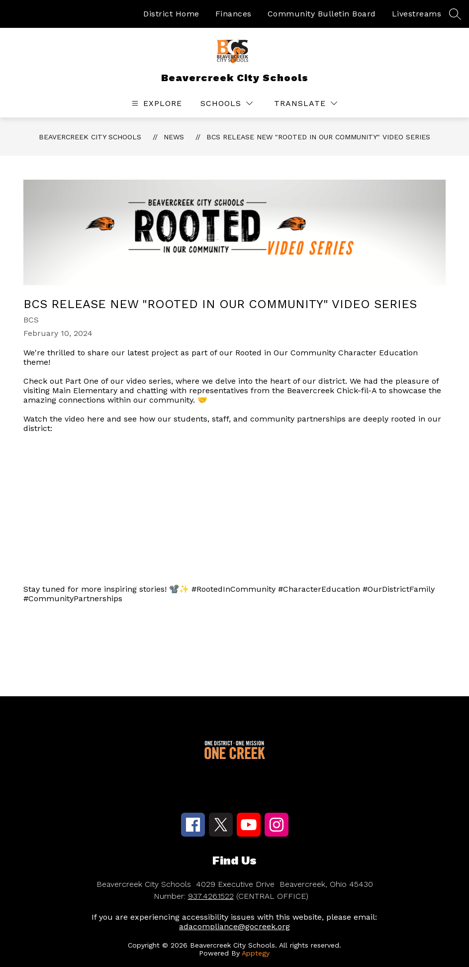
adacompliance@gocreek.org (234, 926)
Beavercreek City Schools (90, 137)
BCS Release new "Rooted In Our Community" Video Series (318, 137)
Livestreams (417, 13)
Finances (233, 13)
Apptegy (256, 953)
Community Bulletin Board (322, 13)
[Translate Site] (306, 103)
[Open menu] (155, 103)
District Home (171, 13)
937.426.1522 (211, 896)
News (174, 137)
